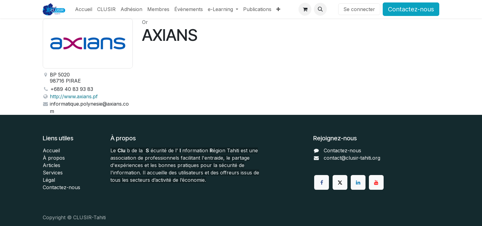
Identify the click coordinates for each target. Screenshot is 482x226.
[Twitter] (340, 182)
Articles (51, 165)
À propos (54, 158)
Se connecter (359, 9)
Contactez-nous (411, 9)
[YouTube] (376, 182)
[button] (320, 9)
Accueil (51, 150)
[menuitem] (84, 9)
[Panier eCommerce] (304, 9)
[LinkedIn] (358, 182)
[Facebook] (321, 182)
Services (53, 173)
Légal (49, 180)
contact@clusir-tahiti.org (352, 158)
